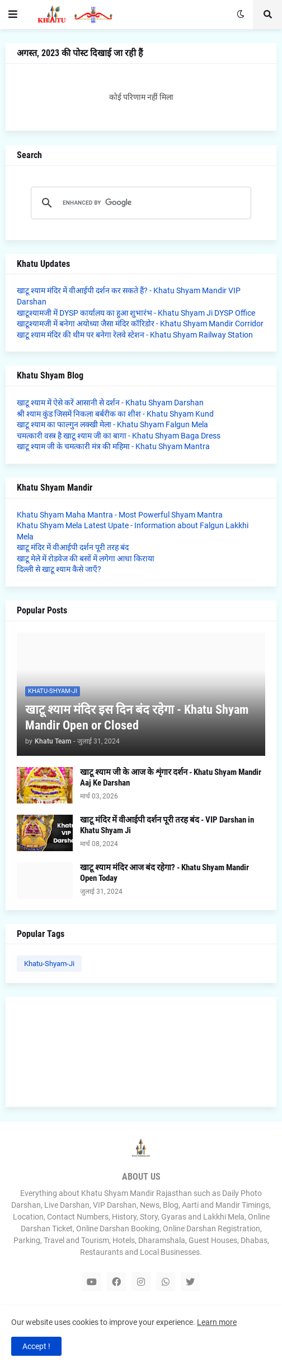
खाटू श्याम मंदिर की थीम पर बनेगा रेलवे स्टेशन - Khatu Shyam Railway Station (135, 334)
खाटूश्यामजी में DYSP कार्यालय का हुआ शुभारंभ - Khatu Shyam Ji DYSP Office (136, 312)
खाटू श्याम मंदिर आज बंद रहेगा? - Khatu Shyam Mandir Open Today (164, 873)
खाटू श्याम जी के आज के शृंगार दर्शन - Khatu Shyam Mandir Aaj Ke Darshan (170, 777)
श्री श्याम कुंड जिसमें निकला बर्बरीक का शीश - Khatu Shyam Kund (115, 413)
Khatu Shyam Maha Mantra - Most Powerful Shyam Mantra (120, 514)
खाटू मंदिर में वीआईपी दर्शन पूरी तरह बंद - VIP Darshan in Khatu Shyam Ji (167, 825)
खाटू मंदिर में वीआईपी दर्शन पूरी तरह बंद (73, 547)
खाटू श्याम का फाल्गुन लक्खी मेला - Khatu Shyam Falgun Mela (112, 424)
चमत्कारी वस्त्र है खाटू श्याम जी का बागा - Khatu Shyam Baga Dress (118, 435)
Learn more (217, 1322)
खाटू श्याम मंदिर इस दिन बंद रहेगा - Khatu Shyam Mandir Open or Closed (136, 718)
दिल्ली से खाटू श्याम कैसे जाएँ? (59, 569)
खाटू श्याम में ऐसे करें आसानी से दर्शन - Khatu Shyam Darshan (110, 402)
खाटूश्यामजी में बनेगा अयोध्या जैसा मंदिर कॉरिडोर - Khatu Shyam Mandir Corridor (140, 323)
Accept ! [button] (36, 1346)
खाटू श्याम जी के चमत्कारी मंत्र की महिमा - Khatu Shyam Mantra (113, 446)
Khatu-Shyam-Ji (49, 963)
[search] (139, 203)
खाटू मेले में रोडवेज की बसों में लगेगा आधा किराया (85, 558)
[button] (13, 14)
